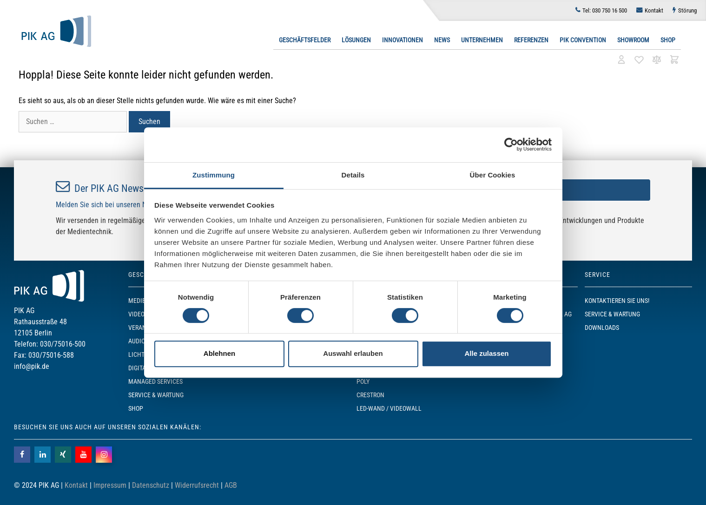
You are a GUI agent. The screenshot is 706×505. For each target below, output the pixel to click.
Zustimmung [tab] (213, 175)
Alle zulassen (486, 353)
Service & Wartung (156, 395)
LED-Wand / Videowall (389, 408)
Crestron (370, 395)
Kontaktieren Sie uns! (617, 300)
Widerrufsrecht (197, 485)
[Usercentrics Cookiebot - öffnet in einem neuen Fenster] (511, 144)
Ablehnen (219, 353)
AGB (230, 485)
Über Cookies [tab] (492, 175)
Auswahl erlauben (353, 353)
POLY (362, 381)
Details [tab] (353, 175)
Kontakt (654, 10)
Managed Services (155, 381)
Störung (687, 10)
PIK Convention (583, 40)
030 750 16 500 (604, 10)
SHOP (135, 408)
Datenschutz (150, 485)
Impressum (109, 485)
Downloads (602, 327)
